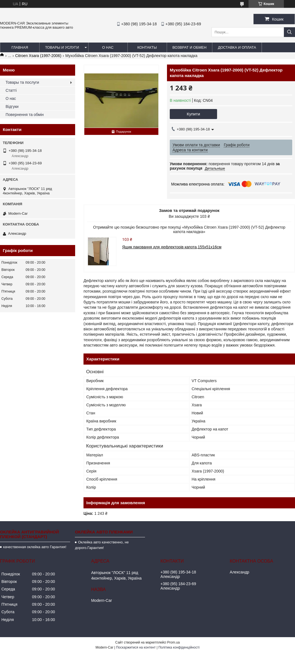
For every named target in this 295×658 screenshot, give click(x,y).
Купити (193, 114)
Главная (19, 47)
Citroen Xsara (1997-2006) (38, 55)
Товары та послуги (22, 82)
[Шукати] (289, 32)
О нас (108, 47)
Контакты (147, 47)
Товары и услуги (62, 47)
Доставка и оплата (237, 47)
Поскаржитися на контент (136, 647)
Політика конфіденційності (179, 647)
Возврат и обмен (189, 47)
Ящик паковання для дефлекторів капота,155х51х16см (172, 247)
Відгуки (12, 106)
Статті (11, 90)
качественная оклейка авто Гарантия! (34, 547)
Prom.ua (173, 642)
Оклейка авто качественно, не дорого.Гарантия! (102, 545)
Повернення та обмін (25, 114)
